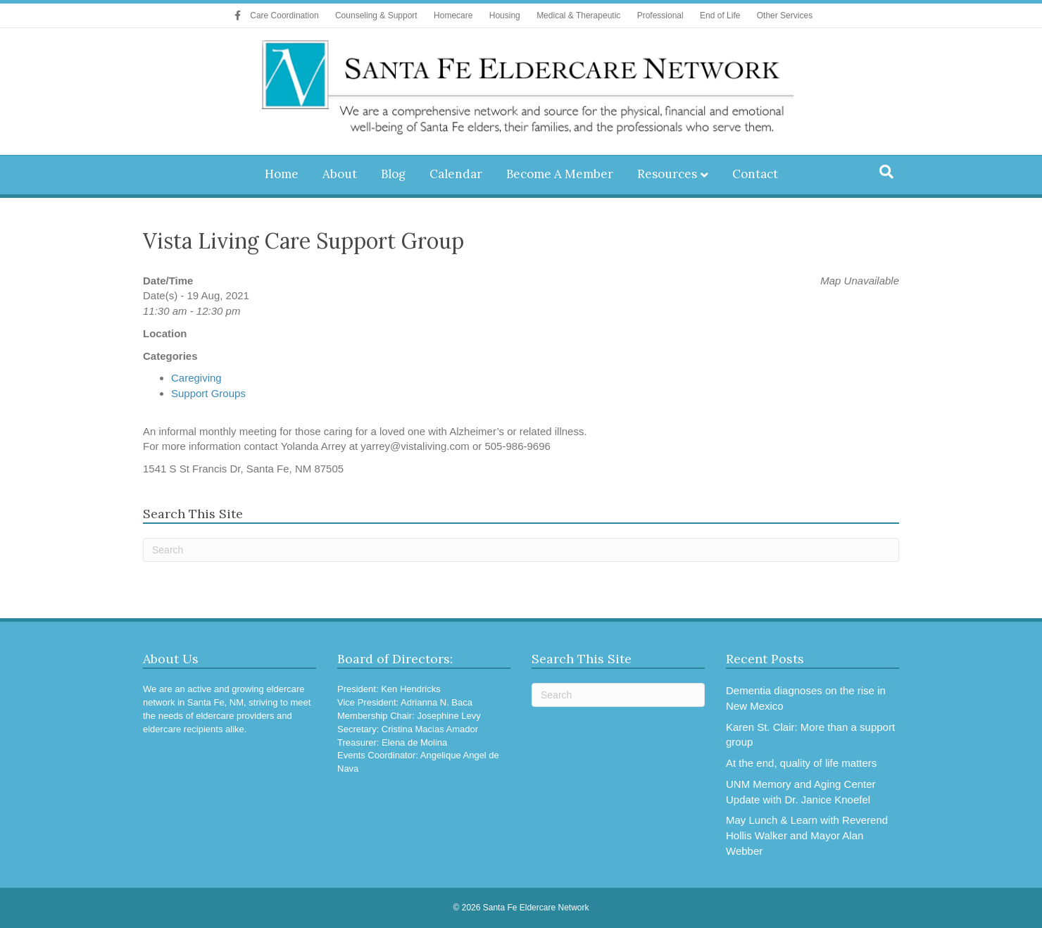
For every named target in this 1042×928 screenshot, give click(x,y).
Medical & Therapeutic (578, 15)
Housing (504, 15)
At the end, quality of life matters (801, 763)
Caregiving (196, 378)
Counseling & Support (376, 15)
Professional (660, 15)
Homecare (453, 15)
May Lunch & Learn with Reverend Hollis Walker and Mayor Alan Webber (807, 835)
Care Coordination (284, 15)
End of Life (720, 15)
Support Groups (208, 393)
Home (282, 174)
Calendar (455, 174)
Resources (667, 174)
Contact (755, 174)
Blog (393, 174)
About (339, 174)
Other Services (784, 15)
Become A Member (559, 174)
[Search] (886, 171)
